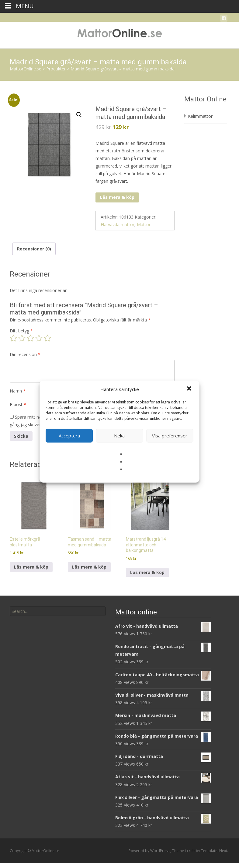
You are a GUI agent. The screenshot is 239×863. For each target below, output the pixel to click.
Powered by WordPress (149, 850)
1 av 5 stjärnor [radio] (13, 338)
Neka (119, 436)
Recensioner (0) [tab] (34, 249)
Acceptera (69, 436)
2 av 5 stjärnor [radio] (22, 338)
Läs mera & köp (117, 197)
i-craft (190, 850)
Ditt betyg (21, 331)
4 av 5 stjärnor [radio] (39, 338)
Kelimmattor (200, 116)
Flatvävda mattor (117, 224)
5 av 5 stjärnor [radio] (47, 338)
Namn (18, 391)
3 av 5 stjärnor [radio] (30, 338)
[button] (189, 389)
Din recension (25, 354)
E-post (18, 404)
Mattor (144, 224)
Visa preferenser (169, 436)
